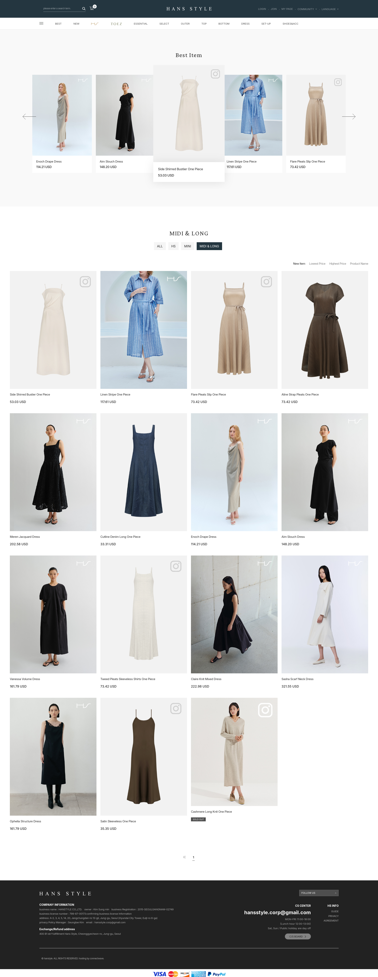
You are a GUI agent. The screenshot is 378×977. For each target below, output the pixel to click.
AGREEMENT (331, 920)
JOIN (274, 9)
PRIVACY (333, 916)
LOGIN (262, 9)
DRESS (245, 23)
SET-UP (266, 23)
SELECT (164, 23)
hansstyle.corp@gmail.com (110, 922)
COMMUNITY (307, 9)
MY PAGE (287, 9)
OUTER (185, 23)
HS (173, 246)
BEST (58, 23)
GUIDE (335, 911)
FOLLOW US (308, 892)
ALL (160, 246)
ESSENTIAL (141, 23)
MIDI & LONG (209, 246)
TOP (204, 23)
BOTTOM (223, 23)
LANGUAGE (330, 9)
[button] (349, 117)
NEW (76, 23)
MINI (187, 246)
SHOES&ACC (290, 23)
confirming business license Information (109, 913)
